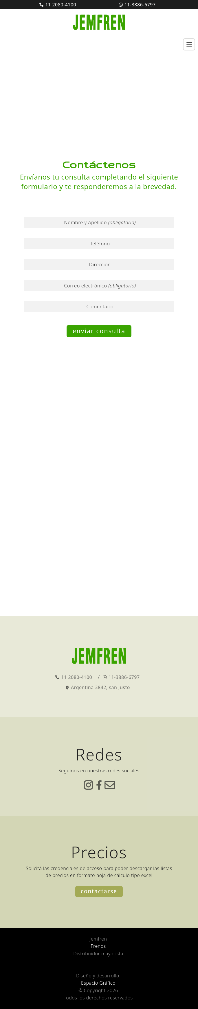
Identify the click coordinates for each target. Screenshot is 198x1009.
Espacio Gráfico (98, 983)
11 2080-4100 (60, 4)
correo (109, 785)
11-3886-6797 (140, 4)
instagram (88, 785)
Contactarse (99, 891)
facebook (99, 785)
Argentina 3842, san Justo (100, 687)
